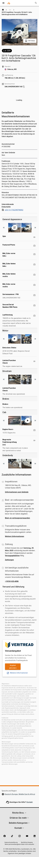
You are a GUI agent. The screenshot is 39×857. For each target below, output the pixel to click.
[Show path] (10, 10)
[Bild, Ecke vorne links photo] (34, 254)
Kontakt (30, 802)
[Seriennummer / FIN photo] (34, 295)
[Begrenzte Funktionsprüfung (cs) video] (34, 440)
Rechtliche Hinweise (27, 842)
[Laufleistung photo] (34, 316)
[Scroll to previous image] (3, 227)
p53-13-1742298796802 (12, 210)
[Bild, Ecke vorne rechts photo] (34, 285)
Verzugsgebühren (12, 555)
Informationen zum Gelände (16, 492)
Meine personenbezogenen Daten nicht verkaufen (19, 844)
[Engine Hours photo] (34, 430)
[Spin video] (34, 237)
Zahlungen (9, 560)
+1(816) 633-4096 (12, 581)
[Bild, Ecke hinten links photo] (34, 264)
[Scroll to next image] (35, 227)
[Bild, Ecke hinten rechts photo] (34, 275)
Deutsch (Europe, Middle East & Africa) (20, 794)
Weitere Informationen (14, 536)
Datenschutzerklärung (11, 842)
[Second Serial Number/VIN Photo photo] (34, 305)
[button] (19, 812)
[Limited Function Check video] (34, 361)
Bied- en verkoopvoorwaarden (17, 518)
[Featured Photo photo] (34, 246)
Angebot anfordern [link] (13, 666)
